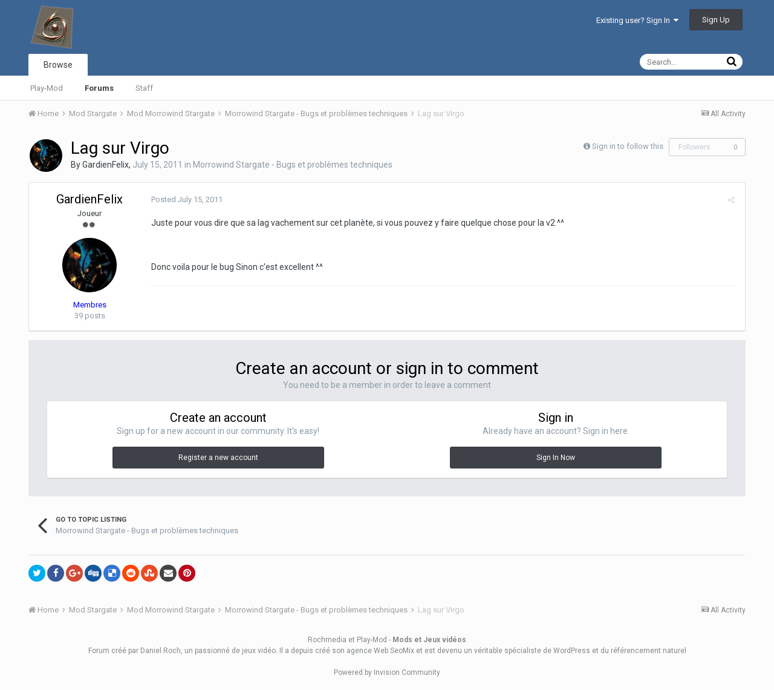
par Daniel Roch (154, 650)
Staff (144, 88)
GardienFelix (105, 164)
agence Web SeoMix (380, 650)
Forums (99, 88)
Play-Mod (46, 88)
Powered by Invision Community (387, 672)
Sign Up (716, 19)
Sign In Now (555, 457)
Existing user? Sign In (637, 20)
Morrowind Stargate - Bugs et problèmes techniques (292, 164)
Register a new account (218, 457)
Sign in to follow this (627, 146)
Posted (185, 199)
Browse (58, 65)
